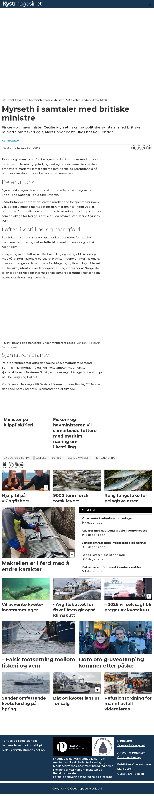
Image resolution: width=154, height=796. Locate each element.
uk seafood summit (18, 458)
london (57, 458)
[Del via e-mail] (149, 147)
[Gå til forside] (22, 4)
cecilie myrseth (78, 458)
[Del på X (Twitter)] (139, 147)
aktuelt (42, 458)
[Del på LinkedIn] (144, 147)
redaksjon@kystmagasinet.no (23, 750)
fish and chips (105, 458)
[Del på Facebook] (133, 147)
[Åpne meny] (150, 4)
